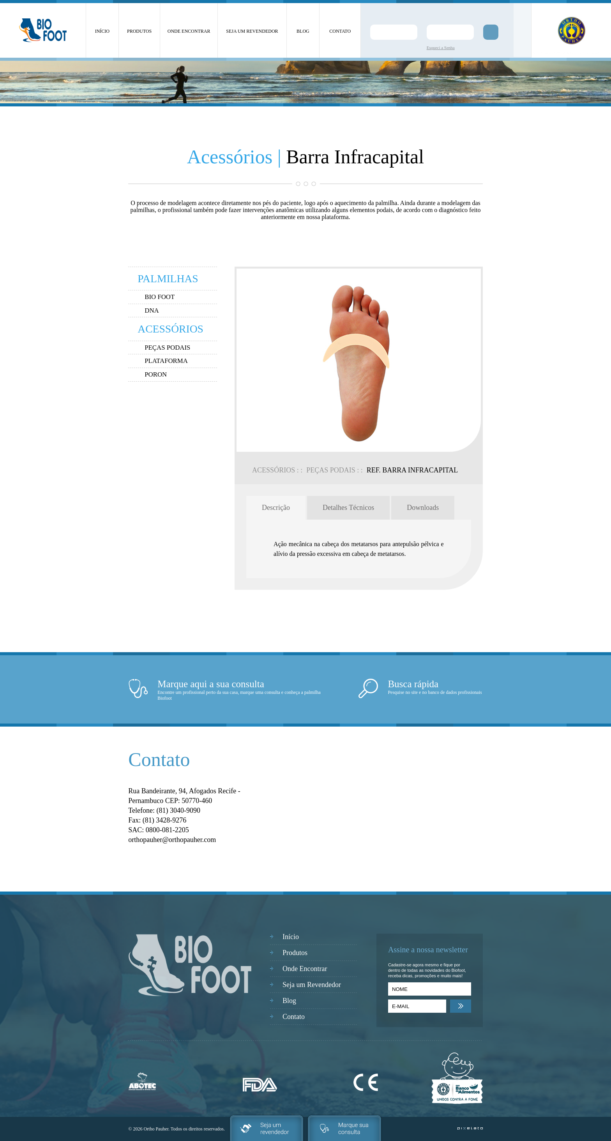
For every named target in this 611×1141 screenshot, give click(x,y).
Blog (289, 1001)
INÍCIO (102, 31)
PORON (156, 374)
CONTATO (340, 31)
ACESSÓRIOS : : (277, 470)
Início (291, 937)
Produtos (295, 953)
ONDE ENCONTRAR (189, 31)
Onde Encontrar (305, 969)
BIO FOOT (160, 297)
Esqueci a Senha (441, 47)
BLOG (303, 31)
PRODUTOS (139, 31)
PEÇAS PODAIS (167, 347)
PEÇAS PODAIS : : (334, 470)
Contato (294, 1017)
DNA (152, 310)
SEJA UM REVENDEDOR (252, 31)
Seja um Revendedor (312, 985)
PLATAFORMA (166, 360)
